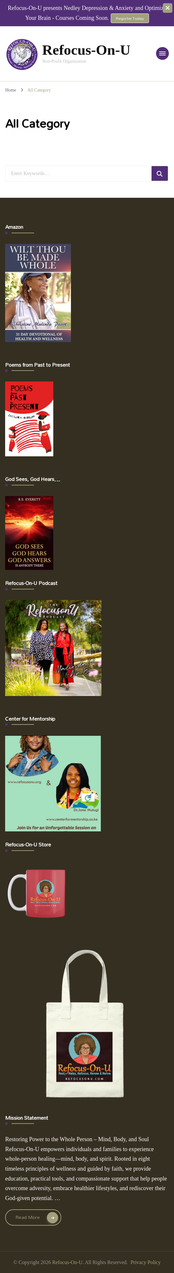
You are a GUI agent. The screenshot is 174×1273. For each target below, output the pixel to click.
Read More (27, 1217)
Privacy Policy (146, 1262)
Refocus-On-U (86, 50)
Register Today (130, 18)
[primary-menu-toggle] (162, 53)
